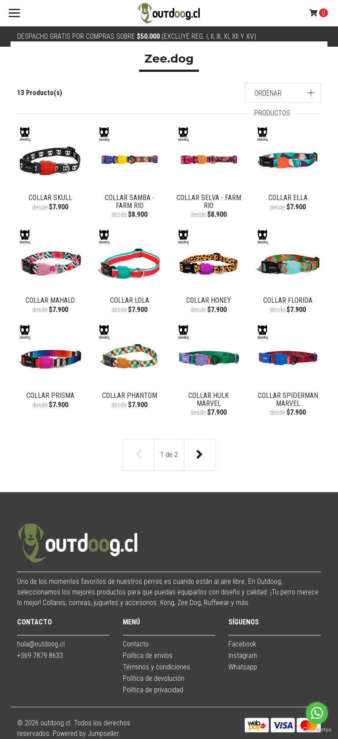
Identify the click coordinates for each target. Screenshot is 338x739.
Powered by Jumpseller (86, 733)
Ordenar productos (272, 103)
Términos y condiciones (156, 667)
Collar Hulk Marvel (208, 399)
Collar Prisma (50, 395)
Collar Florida (287, 300)
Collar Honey (208, 300)
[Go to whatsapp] (317, 713)
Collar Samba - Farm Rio (129, 201)
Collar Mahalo (50, 300)
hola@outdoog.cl (41, 644)
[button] (283, 93)
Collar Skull (50, 197)
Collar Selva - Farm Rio (208, 201)
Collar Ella (288, 197)
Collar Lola (129, 300)
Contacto (136, 644)
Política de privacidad (153, 690)
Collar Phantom (129, 395)
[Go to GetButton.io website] (317, 730)
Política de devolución (153, 678)
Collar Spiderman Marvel (288, 399)
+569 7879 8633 (40, 655)
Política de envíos (148, 655)
